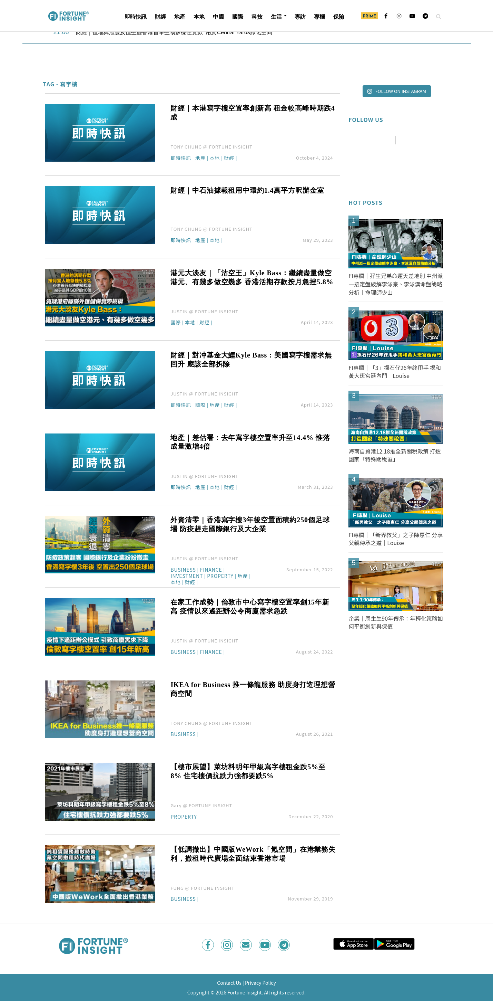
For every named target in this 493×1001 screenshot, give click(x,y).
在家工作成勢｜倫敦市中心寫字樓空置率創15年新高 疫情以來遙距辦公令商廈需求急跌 (249, 606)
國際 (237, 17)
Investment (186, 576)
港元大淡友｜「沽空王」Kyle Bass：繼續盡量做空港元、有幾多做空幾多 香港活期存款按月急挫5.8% (251, 277)
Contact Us (229, 982)
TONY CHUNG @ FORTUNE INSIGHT (211, 146)
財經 (160, 17)
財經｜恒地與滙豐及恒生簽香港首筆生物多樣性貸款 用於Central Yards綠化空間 (174, 32)
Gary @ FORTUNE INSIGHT (201, 805)
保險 (338, 17)
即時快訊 (136, 17)
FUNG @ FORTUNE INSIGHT (202, 888)
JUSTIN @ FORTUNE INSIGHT (204, 311)
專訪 (300, 17)
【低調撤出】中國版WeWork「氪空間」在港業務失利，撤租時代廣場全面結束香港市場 (253, 854)
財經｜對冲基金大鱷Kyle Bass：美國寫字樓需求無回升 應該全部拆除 (251, 359)
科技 (257, 17)
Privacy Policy (260, 982)
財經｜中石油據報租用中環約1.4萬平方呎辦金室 (247, 190)
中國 (218, 17)
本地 (199, 17)
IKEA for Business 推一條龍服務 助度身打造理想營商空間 (252, 689)
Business (183, 570)
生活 (276, 17)
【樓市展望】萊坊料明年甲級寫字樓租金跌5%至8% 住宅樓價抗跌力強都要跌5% (247, 771)
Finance (211, 570)
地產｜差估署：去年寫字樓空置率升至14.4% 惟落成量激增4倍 (250, 442)
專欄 (319, 17)
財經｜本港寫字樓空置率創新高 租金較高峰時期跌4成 (252, 112)
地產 (179, 17)
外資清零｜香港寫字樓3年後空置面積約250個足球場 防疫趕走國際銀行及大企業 (249, 524)
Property (220, 576)
